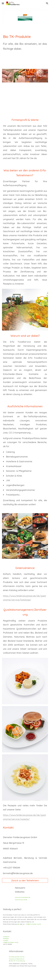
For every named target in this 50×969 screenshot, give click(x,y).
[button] (3, 3)
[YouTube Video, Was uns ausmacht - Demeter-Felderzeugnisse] (25, 101)
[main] (25, 44)
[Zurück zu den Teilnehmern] (25, 880)
